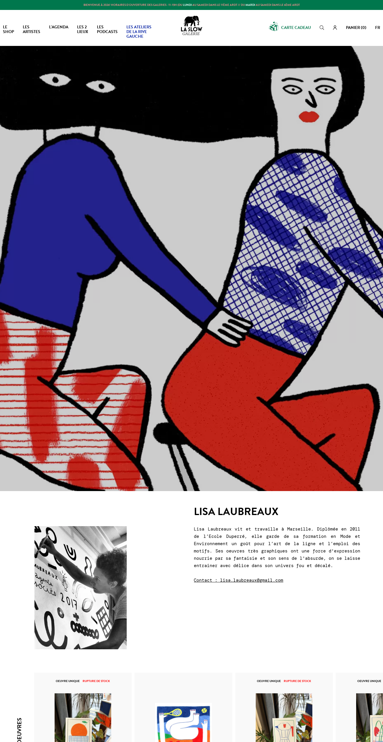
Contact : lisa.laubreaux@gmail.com (238, 580)
